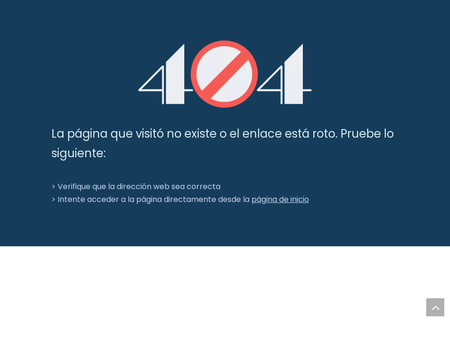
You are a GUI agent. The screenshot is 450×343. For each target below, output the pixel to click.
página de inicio (280, 199)
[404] (225, 74)
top (435, 307)
